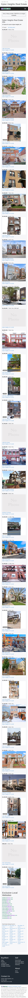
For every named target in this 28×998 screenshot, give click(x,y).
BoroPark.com (8, 906)
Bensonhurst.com (7, 903)
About (16, 971)
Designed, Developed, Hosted (14, 986)
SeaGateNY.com (7, 913)
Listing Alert (3, 963)
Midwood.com (6, 912)
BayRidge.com (6, 900)
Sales (2, 960)
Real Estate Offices (19, 963)
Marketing (17, 964)
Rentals (3, 961)
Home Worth (18, 960)
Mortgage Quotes (5, 964)
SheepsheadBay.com (9, 915)
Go (25, 1)
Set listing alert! (11, 27)
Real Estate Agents (19, 961)
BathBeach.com (7, 897)
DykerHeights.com (8, 908)
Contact (17, 972)
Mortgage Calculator (5, 966)
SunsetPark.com (6, 916)
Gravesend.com (8, 911)
